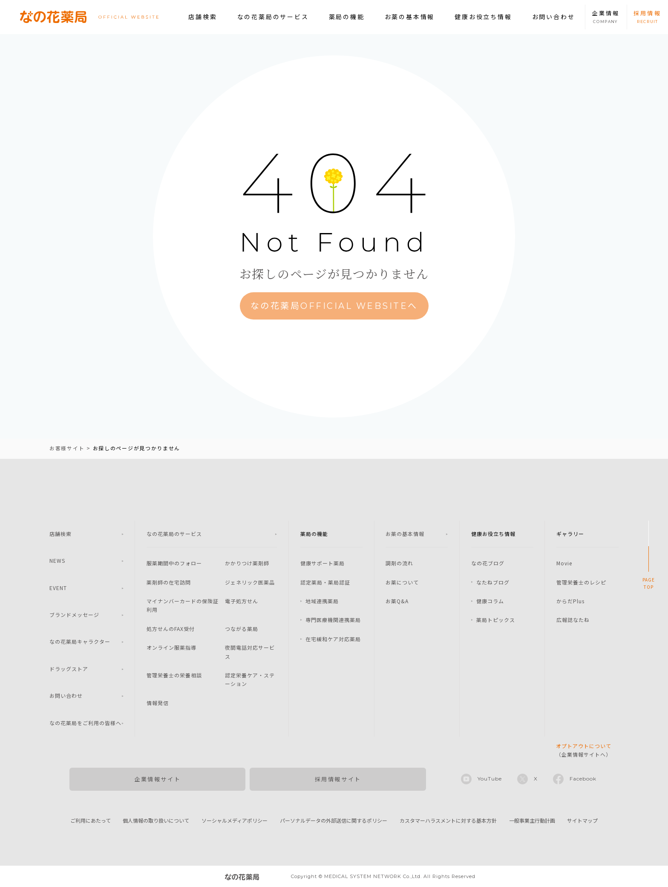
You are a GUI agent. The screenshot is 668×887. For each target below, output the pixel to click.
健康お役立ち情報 (483, 16)
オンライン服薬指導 (171, 647)
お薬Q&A (397, 601)
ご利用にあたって (90, 820)
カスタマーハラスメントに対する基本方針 (448, 820)
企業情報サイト (157, 779)
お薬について (402, 582)
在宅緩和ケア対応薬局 (333, 638)
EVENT (58, 587)
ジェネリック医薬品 (250, 582)
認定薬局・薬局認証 (325, 582)
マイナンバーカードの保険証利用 (183, 605)
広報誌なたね (573, 619)
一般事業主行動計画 (532, 820)
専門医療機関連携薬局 (333, 619)
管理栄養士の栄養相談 (174, 675)
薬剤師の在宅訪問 (169, 582)
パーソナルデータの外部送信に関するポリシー (333, 820)
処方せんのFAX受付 (171, 628)
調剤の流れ (399, 563)
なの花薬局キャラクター (79, 641)
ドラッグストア (68, 668)
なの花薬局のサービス (273, 16)
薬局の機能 (347, 16)
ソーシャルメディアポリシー (235, 820)
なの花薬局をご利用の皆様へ (85, 722)
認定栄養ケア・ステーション (250, 679)
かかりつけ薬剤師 (247, 563)
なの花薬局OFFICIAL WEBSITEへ (334, 306)
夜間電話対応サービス (250, 651)
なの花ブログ (487, 563)
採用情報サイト (338, 779)
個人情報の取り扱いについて (156, 820)
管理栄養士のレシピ (581, 582)
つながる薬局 (241, 628)
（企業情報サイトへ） (583, 750)
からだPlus (570, 601)
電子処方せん (241, 601)
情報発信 (158, 702)
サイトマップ (582, 820)
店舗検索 (202, 16)
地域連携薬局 (322, 601)
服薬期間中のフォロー (174, 563)
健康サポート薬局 (322, 563)
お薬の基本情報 (410, 16)
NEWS (57, 560)
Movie (564, 563)
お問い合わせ (553, 16)
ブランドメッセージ (74, 614)
